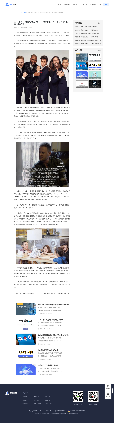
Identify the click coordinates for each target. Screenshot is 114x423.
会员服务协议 (48, 403)
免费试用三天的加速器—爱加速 (48, 365)
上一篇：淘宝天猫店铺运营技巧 (24, 293)
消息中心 (36, 400)
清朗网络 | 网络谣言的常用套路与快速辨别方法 (88, 40)
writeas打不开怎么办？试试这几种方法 (50, 320)
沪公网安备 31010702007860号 (76, 411)
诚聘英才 (25, 403)
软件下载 (84, 4)
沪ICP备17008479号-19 (61, 411)
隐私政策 (47, 400)
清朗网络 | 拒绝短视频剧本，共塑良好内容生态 (88, 43)
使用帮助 (93, 4)
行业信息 (23, 12)
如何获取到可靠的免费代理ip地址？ (49, 350)
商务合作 (36, 396)
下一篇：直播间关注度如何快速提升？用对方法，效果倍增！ (63, 293)
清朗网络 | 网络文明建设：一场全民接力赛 (86, 37)
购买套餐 (67, 4)
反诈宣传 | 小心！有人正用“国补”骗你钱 (86, 26)
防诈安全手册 (37, 403)
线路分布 (75, 4)
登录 (100, 4)
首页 (59, 4)
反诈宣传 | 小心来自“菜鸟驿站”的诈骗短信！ (87, 33)
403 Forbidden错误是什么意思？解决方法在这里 (53, 305)
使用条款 (47, 396)
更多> (99, 23)
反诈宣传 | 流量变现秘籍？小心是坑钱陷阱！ (87, 30)
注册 (105, 4)
